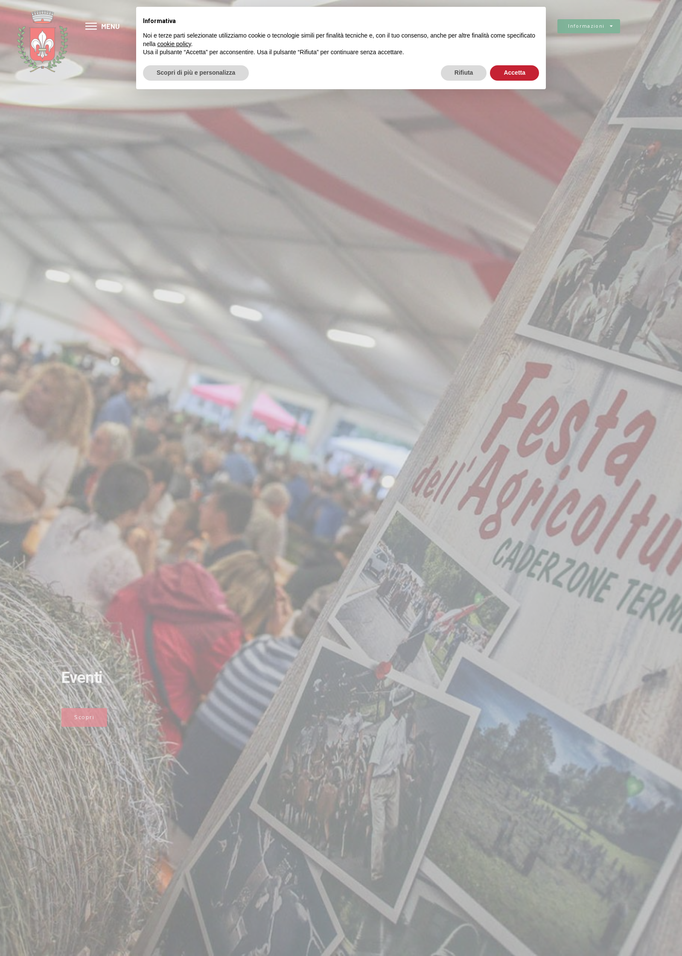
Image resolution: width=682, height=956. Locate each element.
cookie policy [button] (174, 44)
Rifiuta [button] (464, 72)
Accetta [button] (514, 72)
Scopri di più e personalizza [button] (196, 72)
